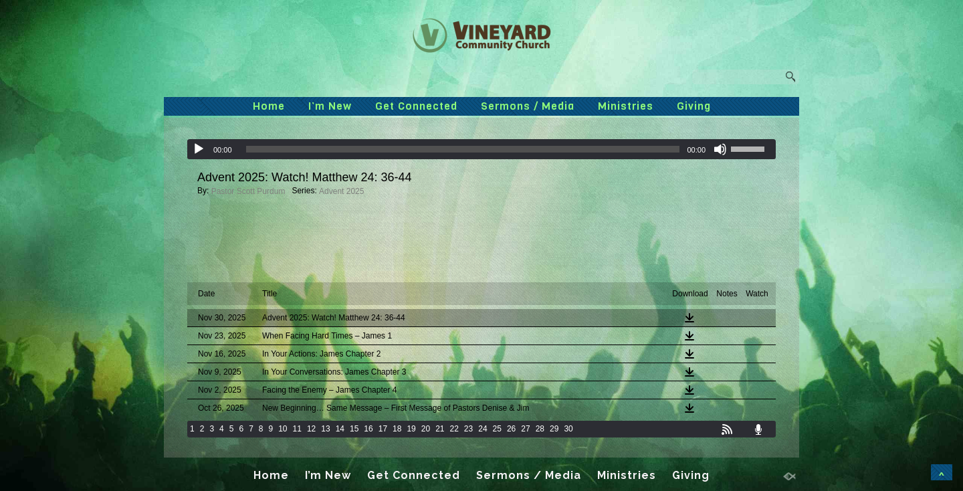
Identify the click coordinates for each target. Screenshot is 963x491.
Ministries (625, 106)
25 (497, 428)
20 (425, 428)
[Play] (198, 149)
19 (411, 428)
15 (354, 428)
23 (468, 428)
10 (282, 428)
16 (368, 428)
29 (554, 428)
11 (297, 428)
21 (439, 428)
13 (325, 428)
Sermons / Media (527, 106)
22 (454, 428)
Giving (694, 106)
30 (568, 428)
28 (540, 428)
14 (340, 428)
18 (397, 428)
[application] (481, 149)
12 (311, 428)
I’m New (330, 106)
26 (511, 428)
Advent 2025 (341, 191)
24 (482, 428)
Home (269, 106)
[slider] (463, 149)
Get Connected (416, 106)
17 (383, 428)
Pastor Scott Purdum (248, 191)
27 (525, 428)
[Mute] (720, 149)
